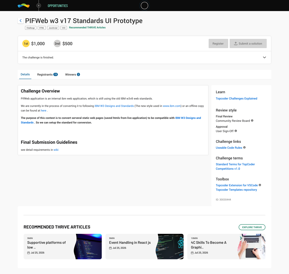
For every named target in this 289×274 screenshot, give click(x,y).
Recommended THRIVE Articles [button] (87, 27)
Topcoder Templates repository (236, 190)
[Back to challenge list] (21, 21)
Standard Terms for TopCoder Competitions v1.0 (235, 166)
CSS (63, 28)
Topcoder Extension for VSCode (237, 185)
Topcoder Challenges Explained (236, 98)
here (44, 110)
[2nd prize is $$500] (57, 43)
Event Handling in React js (130, 242)
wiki (56, 150)
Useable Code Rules (229, 148)
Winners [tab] (72, 74)
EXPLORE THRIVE (252, 227)
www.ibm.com (172, 106)
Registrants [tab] (47, 74)
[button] (264, 57)
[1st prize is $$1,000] (26, 43)
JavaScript (53, 28)
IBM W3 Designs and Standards (114, 106)
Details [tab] (25, 74)
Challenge (31, 28)
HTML (41, 28)
